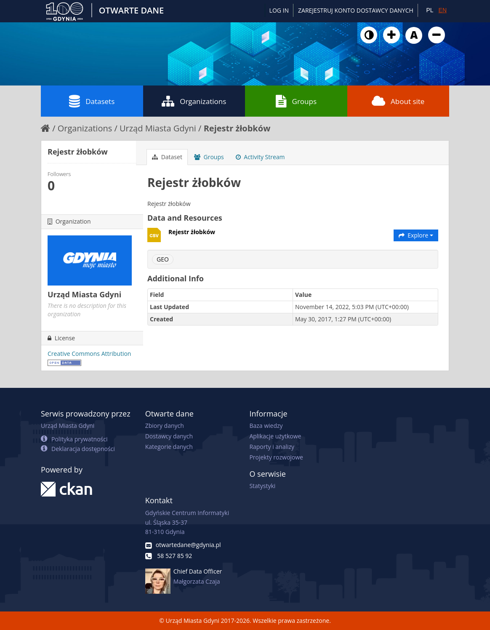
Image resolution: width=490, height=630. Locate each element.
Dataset (167, 157)
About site (398, 101)
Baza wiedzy (265, 426)
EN (443, 10)
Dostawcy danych (169, 436)
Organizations (194, 101)
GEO (163, 259)
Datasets (92, 101)
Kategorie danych (169, 447)
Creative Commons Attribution (89, 354)
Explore (416, 235)
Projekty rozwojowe (276, 457)
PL (429, 10)
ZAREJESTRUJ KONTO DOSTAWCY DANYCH (355, 10)
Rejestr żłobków (237, 128)
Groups (296, 101)
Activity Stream (260, 157)
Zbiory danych (164, 426)
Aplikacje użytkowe (275, 436)
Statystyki (262, 486)
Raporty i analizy (271, 447)
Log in (279, 10)
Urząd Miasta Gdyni (158, 128)
